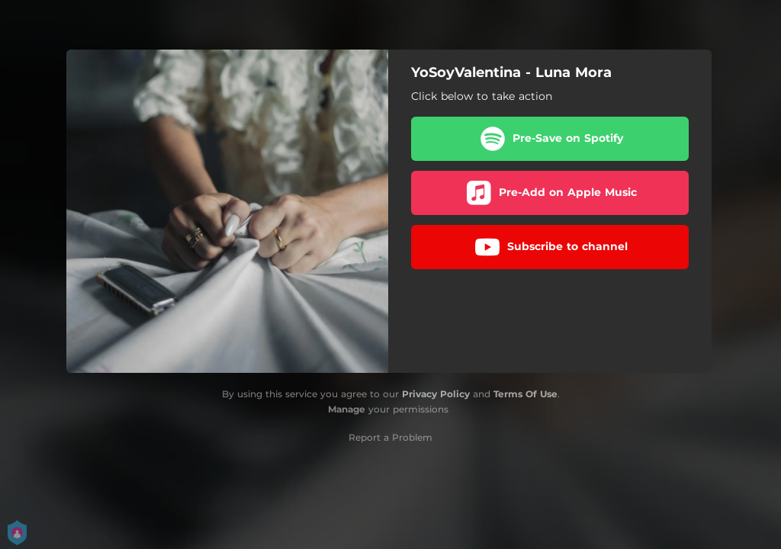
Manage (346, 409)
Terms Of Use (525, 394)
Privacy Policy (436, 394)
